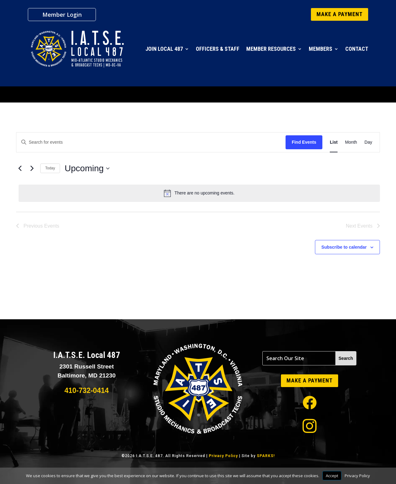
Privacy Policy (223, 456)
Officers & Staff (217, 49)
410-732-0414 (86, 390)
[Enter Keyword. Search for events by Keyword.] (151, 142)
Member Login (62, 15)
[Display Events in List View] (334, 142)
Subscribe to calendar (344, 247)
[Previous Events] (20, 168)
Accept (332, 475)
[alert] (199, 193)
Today (50, 168)
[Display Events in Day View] (368, 142)
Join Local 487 (164, 49)
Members (320, 49)
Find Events (304, 142)
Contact (356, 49)
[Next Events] (32, 168)
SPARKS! (266, 456)
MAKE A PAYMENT (339, 14)
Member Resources (271, 49)
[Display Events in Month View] (351, 142)
